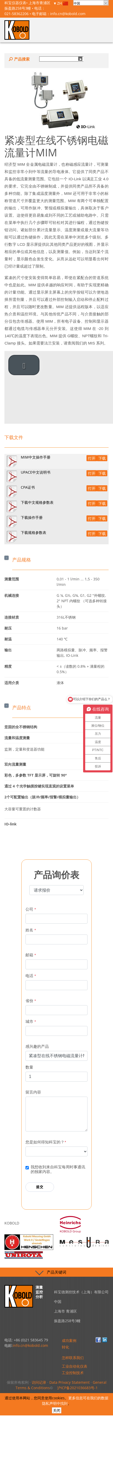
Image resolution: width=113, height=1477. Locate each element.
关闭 (56, 1410)
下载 (102, 458)
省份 (30, 1000)
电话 (30, 975)
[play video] (23, 365)
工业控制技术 (73, 1372)
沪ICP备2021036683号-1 (77, 1387)
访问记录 (39, 1382)
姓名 (30, 930)
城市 (30, 1021)
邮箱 (30, 955)
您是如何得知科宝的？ (45, 1142)
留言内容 (33, 1092)
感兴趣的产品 (37, 1046)
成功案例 (69, 1340)
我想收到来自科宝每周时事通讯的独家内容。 (58, 1169)
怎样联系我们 (73, 1357)
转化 (65, 1346)
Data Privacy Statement (69, 1382)
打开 (91, 458)
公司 (30, 909)
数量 (29, 1067)
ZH (62, 3)
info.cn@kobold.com (67, 13)
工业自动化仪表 (74, 1366)
